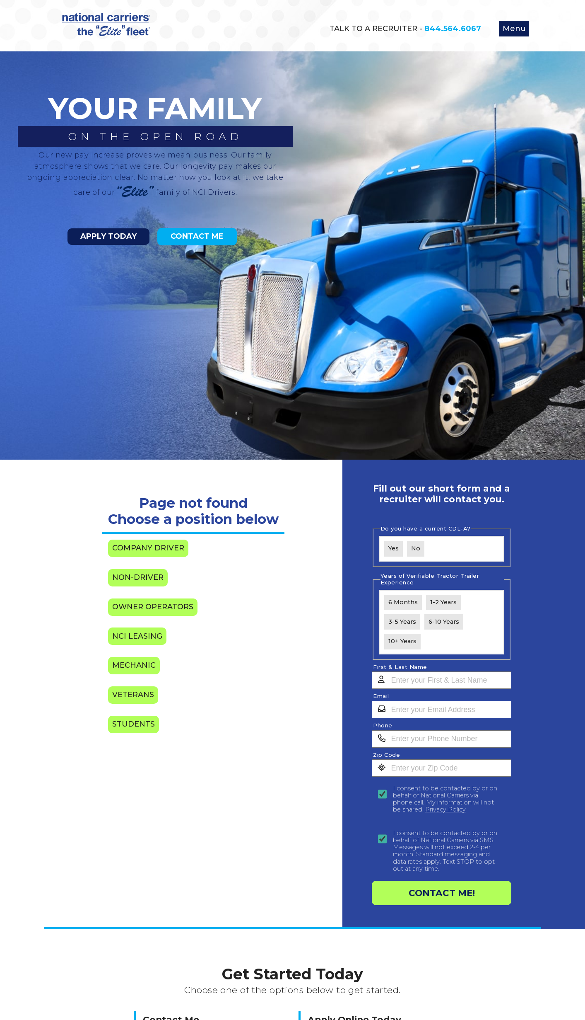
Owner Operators (152, 606)
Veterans (133, 694)
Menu (514, 28)
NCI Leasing (137, 636)
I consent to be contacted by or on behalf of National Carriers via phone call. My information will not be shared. (445, 799)
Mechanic (134, 665)
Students (133, 724)
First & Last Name (400, 667)
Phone (382, 725)
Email (381, 696)
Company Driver (148, 547)
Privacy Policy (445, 809)
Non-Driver (138, 577)
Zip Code (386, 755)
